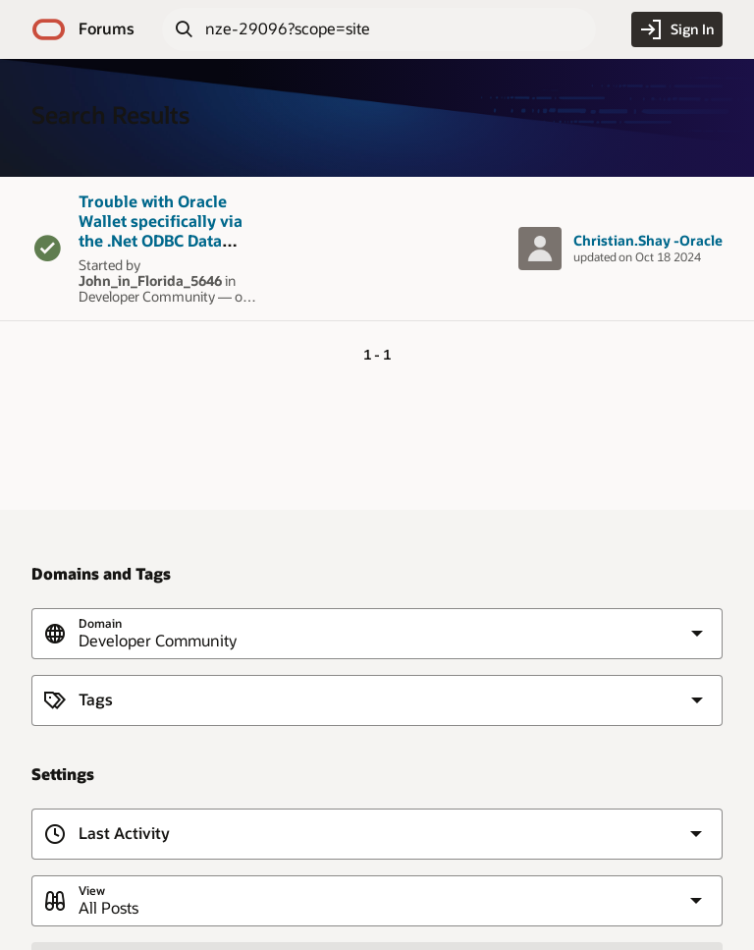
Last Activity (124, 833)
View (92, 890)
